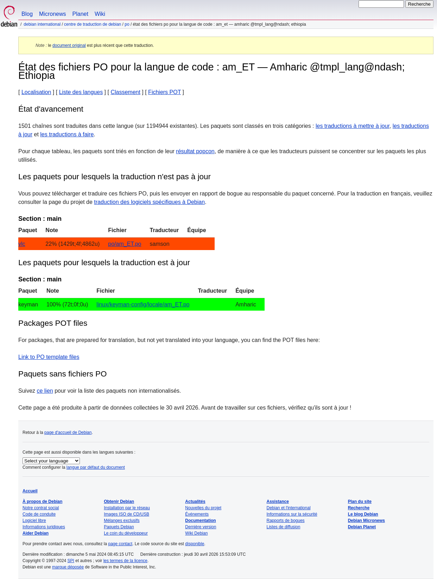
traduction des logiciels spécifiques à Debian (149, 202)
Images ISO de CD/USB (126, 514)
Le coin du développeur (126, 533)
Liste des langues (81, 92)
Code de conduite (39, 514)
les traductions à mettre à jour (353, 126)
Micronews (52, 14)
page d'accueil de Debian (67, 432)
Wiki (100, 14)
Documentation (200, 520)
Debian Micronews (366, 520)
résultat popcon (195, 151)
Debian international (42, 24)
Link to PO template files (48, 357)
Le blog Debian (363, 514)
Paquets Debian (119, 526)
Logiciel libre (34, 520)
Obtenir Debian (119, 501)
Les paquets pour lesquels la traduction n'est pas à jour (114, 176)
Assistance (278, 501)
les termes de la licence (125, 560)
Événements (197, 514)
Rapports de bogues (286, 520)
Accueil (30, 490)
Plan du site (360, 501)
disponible (194, 543)
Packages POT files (52, 323)
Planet (80, 14)
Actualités (195, 501)
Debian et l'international (289, 507)
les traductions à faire (67, 134)
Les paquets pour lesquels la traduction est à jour (104, 262)
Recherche (358, 507)
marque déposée (68, 567)
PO (127, 24)
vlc (21, 244)
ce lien (45, 391)
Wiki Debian (196, 533)
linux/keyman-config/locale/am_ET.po (142, 304)
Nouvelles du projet (203, 507)
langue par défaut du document (95, 467)
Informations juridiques (44, 526)
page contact (120, 543)
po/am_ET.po (124, 244)
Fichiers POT (164, 92)
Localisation (36, 92)
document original (69, 45)
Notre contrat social (41, 507)
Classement (125, 92)
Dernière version (200, 526)
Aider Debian (36, 533)
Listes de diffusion (283, 526)
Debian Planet (362, 526)
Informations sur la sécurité (292, 514)
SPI (71, 560)
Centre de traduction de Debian (92, 24)
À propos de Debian (42, 501)
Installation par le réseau (127, 507)
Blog (27, 14)
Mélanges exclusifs (121, 520)
